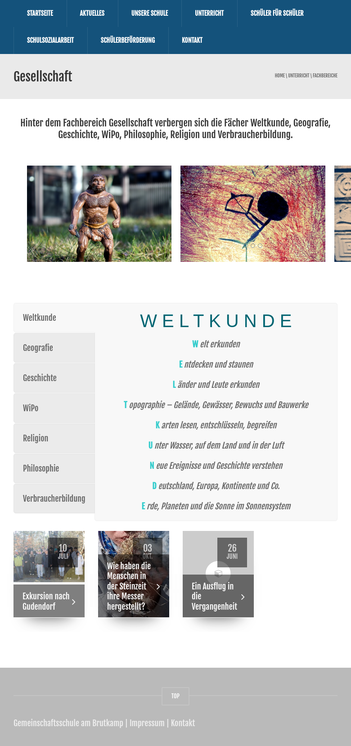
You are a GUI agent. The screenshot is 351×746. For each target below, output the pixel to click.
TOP (175, 695)
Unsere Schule (149, 13)
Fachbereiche (325, 76)
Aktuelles (92, 13)
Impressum (147, 723)
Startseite (40, 13)
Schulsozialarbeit (50, 40)
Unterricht (209, 13)
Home (280, 76)
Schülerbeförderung (128, 40)
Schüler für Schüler (277, 13)
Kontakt (192, 40)
